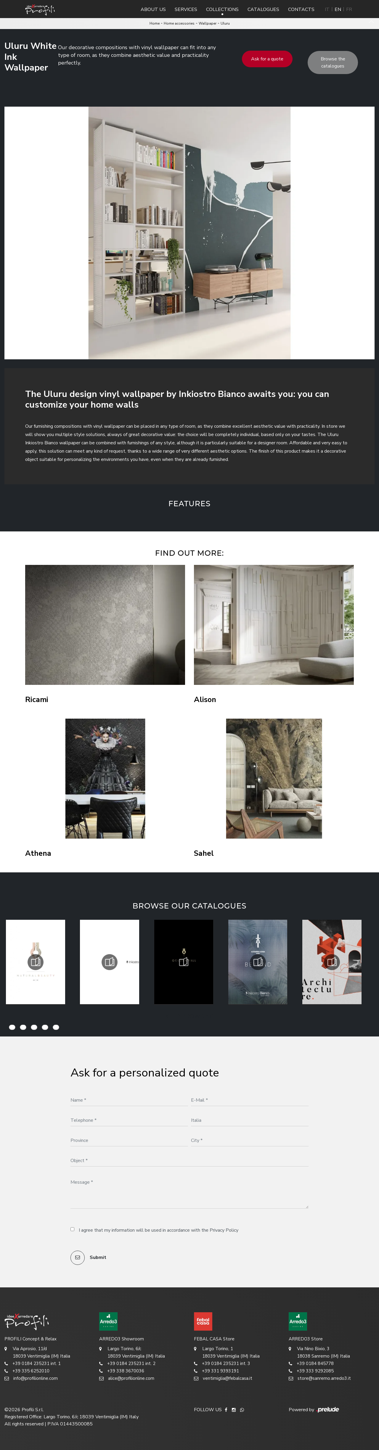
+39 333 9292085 (311, 1371)
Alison (205, 699)
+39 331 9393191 (216, 1371)
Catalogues (263, 9)
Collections (222, 9)
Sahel (204, 853)
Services (186, 9)
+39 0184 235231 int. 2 (127, 1363)
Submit (88, 1258)
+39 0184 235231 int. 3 (222, 1363)
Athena (38, 853)
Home (155, 23)
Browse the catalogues (333, 62)
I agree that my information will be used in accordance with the (158, 1230)
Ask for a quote (267, 59)
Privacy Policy (224, 1230)
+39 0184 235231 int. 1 (32, 1363)
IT (327, 9)
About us (153, 9)
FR (349, 9)
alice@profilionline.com (126, 1378)
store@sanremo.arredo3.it (320, 1378)
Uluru (225, 23)
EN (338, 9)
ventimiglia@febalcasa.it (223, 1378)
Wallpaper (207, 23)
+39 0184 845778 (311, 1363)
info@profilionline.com (31, 1378)
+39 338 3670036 (121, 1371)
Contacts (301, 9)
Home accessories (179, 23)
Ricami (36, 699)
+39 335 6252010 (26, 1371)
